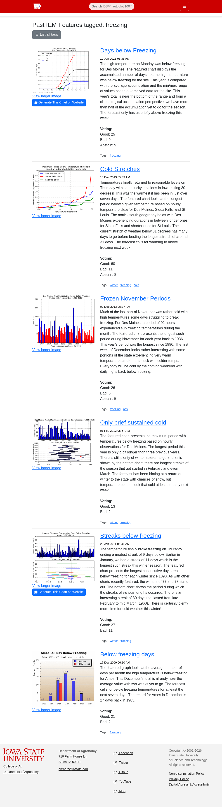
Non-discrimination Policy (186, 773)
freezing (115, 155)
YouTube (122, 781)
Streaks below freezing (130, 535)
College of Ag (12, 766)
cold (136, 285)
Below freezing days (127, 654)
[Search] (111, 6)
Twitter (121, 762)
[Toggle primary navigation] (184, 6)
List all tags (46, 35)
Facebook (123, 753)
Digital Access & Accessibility (189, 784)
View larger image (46, 96)
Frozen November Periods (135, 298)
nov (125, 409)
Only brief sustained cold (133, 422)
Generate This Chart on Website (59, 103)
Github (121, 772)
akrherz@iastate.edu (73, 769)
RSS (119, 791)
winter (114, 285)
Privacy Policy (179, 779)
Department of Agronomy (21, 772)
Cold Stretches (120, 169)
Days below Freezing (128, 50)
